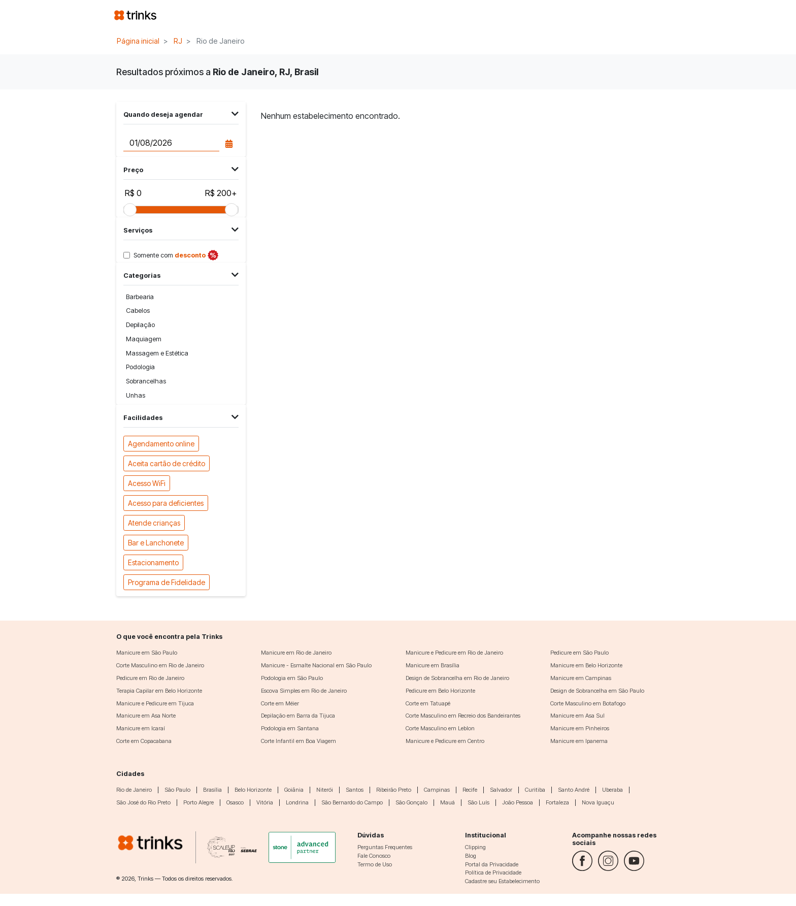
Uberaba (612, 789)
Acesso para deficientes (166, 502)
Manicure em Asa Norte (146, 715)
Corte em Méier (280, 703)
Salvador (501, 789)
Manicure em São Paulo (146, 652)
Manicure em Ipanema (579, 741)
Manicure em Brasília (432, 665)
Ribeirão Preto (393, 789)
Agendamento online (161, 443)
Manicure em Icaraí (140, 728)
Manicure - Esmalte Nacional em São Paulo (316, 665)
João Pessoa (517, 802)
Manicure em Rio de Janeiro (296, 652)
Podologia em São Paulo (292, 678)
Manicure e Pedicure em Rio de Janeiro (454, 652)
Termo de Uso (374, 864)
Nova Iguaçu (598, 802)
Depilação (140, 325)
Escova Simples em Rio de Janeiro (304, 690)
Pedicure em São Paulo (579, 652)
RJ (178, 41)
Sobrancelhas (146, 381)
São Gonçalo (411, 802)
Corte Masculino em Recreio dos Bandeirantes (463, 715)
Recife (469, 789)
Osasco (235, 802)
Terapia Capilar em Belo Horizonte (159, 690)
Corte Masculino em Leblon (440, 728)
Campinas (437, 789)
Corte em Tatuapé (428, 703)
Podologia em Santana (290, 728)
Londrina (297, 802)
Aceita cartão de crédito (166, 463)
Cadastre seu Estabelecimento (502, 881)
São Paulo (177, 789)
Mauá (447, 802)
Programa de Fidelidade (166, 582)
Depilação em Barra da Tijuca (298, 715)
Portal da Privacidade (491, 864)
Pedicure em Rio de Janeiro (150, 678)
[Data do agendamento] (171, 142)
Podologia (140, 367)
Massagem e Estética (157, 353)
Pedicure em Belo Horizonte (440, 690)
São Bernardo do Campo (352, 802)
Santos (354, 789)
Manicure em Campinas (580, 678)
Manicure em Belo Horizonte (586, 665)
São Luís (478, 802)
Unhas (135, 395)
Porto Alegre (198, 802)
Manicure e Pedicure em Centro (445, 741)
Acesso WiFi (146, 483)
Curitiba (535, 789)
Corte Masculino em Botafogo (587, 703)
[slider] (130, 209)
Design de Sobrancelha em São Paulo (597, 690)
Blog (470, 855)
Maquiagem (143, 339)
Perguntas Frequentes (384, 847)
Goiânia (294, 789)
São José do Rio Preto (143, 802)
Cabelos (138, 310)
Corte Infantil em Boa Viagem (298, 741)
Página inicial (138, 41)
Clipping (475, 847)
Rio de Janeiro (134, 789)
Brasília (212, 789)
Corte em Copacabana (144, 741)
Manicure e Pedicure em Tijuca (155, 703)
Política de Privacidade (493, 872)
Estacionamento (153, 562)
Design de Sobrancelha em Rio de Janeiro (457, 678)
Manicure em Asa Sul (577, 715)
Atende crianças (154, 522)
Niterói (324, 789)
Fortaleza (557, 802)
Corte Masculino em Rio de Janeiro (160, 665)
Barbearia (140, 297)
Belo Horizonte (253, 789)
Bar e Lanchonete (156, 542)
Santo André (573, 789)
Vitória (264, 802)
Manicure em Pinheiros (579, 728)
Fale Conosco (373, 855)
